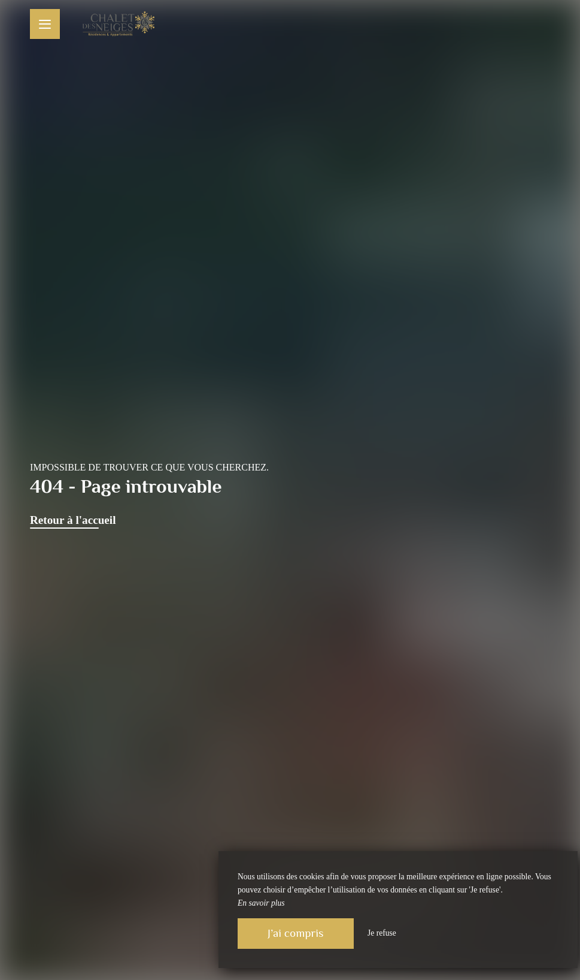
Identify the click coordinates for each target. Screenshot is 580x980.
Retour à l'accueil (73, 520)
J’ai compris (296, 933)
